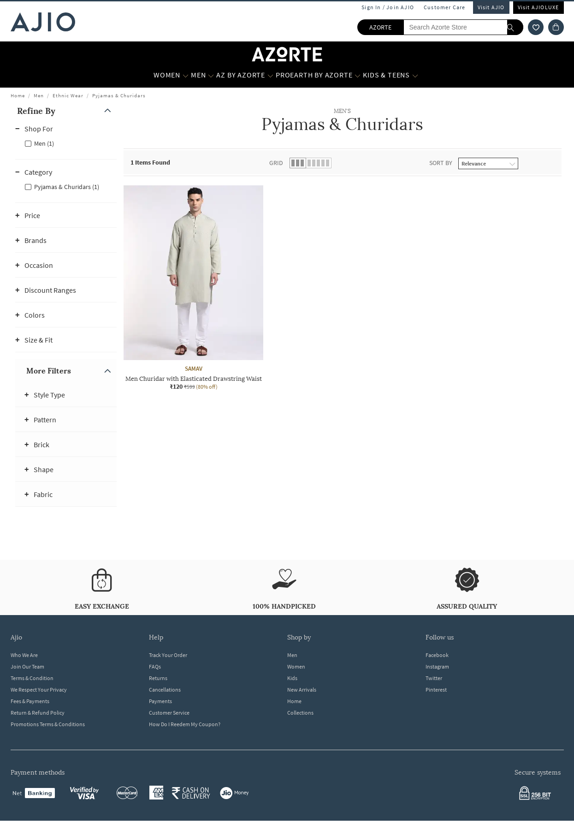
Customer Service (169, 712)
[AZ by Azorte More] (270, 75)
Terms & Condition (32, 678)
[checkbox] (66, 143)
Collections (300, 712)
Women (296, 666)
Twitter (434, 678)
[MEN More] (211, 75)
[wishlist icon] (536, 27)
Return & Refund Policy (38, 712)
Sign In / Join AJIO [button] (387, 7)
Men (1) (44, 143)
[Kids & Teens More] (415, 75)
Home (18, 95)
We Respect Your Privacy (39, 689)
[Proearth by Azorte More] (357, 75)
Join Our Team (27, 666)
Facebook (437, 654)
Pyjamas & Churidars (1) (66, 187)
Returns (158, 678)
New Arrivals (301, 689)
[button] (66, 111)
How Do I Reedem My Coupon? (184, 724)
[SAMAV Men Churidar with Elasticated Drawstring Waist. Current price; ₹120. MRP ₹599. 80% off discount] (193, 288)
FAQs (155, 666)
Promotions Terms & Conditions (48, 724)
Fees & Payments (30, 701)
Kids (292, 678)
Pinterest (436, 689)
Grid (276, 163)
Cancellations (165, 689)
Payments (160, 701)
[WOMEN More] (185, 75)
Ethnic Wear (68, 95)
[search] (515, 27)
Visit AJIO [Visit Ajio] (491, 7)
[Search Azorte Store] (463, 27)
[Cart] (556, 27)
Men (39, 95)
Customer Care (445, 7)
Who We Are (24, 654)
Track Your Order (168, 654)
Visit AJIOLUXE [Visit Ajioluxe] (538, 7)
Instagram (437, 666)
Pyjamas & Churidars (119, 95)
